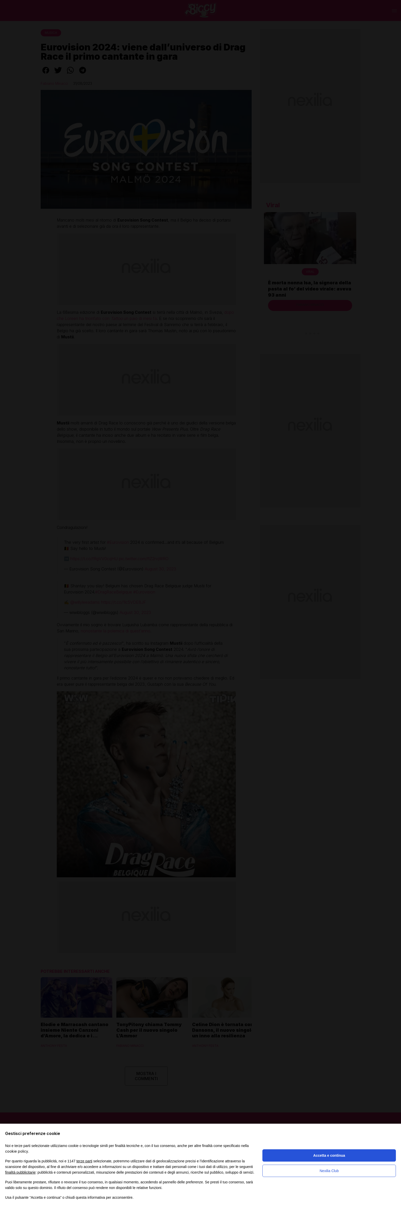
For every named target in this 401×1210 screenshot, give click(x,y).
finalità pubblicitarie (20, 1172)
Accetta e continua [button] (329, 1155)
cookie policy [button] (16, 1151)
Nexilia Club (329, 1171)
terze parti (84, 1161)
